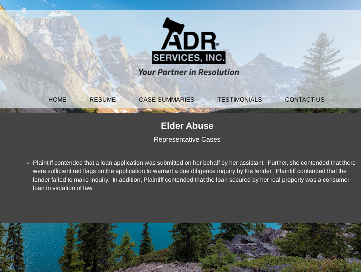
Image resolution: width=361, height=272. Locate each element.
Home (57, 99)
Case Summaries (166, 99)
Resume (102, 99)
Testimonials (240, 99)
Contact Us (305, 99)
